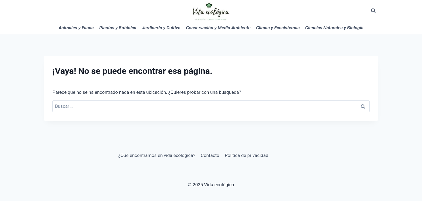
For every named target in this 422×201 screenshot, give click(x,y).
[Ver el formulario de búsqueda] (373, 11)
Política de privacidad (246, 155)
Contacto (210, 155)
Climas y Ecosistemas (278, 27)
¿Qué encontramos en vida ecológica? (156, 155)
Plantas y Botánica (117, 27)
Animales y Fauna (76, 27)
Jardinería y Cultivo (161, 27)
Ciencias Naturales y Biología (334, 27)
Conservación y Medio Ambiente (218, 27)
